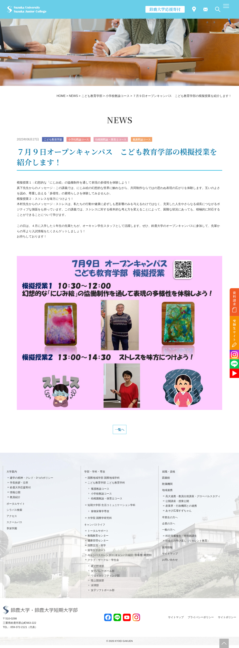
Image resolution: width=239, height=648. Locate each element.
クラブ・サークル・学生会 (103, 562)
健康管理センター (98, 543)
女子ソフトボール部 (102, 592)
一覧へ (119, 431)
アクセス (12, 519)
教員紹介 (15, 499)
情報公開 (15, 495)
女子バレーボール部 (102, 573)
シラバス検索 (14, 512)
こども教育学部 (54, 139)
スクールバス (14, 524)
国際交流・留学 (97, 548)
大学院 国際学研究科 (100, 520)
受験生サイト (234, 330)
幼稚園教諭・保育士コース (119, 139)
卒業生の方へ (170, 520)
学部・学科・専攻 (94, 474)
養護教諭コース (154, 139)
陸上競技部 (97, 583)
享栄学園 (12, 531)
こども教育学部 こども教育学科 (106, 485)
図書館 (166, 480)
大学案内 (12, 474)
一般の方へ (168, 532)
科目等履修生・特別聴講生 (181, 538)
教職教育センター (98, 538)
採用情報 (167, 550)
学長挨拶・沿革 (19, 485)
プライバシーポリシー (201, 620)
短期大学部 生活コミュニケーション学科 (111, 507)
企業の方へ (168, 526)
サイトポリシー (227, 620)
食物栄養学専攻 (100, 514)
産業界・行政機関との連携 (181, 508)
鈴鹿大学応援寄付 (165, 9)
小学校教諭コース (83, 139)
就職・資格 (168, 474)
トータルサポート (98, 533)
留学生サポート (97, 552)
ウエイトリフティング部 (105, 578)
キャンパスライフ (94, 527)
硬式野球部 (97, 568)
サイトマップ (170, 556)
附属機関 (167, 486)
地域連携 (167, 492)
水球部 (95, 588)
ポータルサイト (16, 506)
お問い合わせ (170, 562)
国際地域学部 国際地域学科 (104, 480)
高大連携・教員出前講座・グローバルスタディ (192, 499)
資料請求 (234, 298)
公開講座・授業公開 (177, 503)
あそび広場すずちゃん (178, 513)
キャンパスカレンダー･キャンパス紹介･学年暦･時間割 (120, 557)
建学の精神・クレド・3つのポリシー (31, 480)
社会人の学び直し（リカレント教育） (187, 543)
